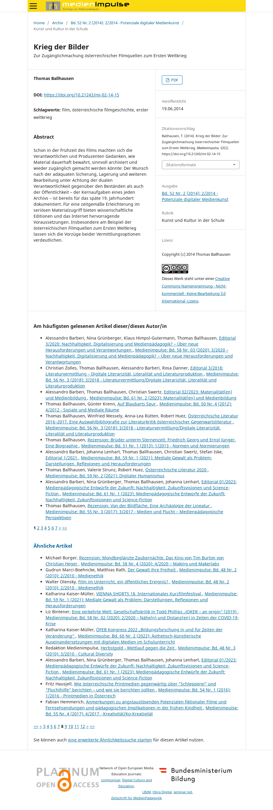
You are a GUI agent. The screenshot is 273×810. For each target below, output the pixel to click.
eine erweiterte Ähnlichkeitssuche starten (110, 740)
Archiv (57, 22)
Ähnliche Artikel (53, 546)
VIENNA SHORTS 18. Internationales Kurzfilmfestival (149, 593)
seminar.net (183, 792)
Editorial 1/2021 (62, 458)
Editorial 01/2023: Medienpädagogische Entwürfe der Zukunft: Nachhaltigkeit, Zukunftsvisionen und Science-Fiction (141, 487)
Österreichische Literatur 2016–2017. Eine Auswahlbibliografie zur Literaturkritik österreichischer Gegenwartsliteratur (142, 419)
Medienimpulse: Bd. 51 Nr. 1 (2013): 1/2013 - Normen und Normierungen (155, 446)
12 (82, 726)
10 (70, 726)
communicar (110, 780)
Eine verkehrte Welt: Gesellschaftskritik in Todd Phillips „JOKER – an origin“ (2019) (155, 611)
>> (64, 528)
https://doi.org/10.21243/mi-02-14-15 (81, 95)
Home (39, 22)
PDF (174, 80)
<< (36, 726)
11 (76, 726)
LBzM (146, 792)
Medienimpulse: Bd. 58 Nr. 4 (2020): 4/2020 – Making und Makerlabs (150, 564)
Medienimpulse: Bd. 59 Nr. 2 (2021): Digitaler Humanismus (105, 476)
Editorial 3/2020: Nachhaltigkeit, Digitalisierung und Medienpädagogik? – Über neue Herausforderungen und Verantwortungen (141, 344)
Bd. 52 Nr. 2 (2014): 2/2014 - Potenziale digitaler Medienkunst (125, 22)
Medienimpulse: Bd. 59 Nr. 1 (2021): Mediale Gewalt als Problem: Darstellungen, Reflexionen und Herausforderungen (129, 461)
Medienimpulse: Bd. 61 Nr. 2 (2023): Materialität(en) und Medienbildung (163, 398)
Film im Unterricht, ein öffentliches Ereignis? (123, 582)
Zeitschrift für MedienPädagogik (136, 798)
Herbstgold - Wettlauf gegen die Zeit (138, 648)
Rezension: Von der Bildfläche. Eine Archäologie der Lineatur (149, 505)
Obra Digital (162, 792)
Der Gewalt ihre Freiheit (152, 570)
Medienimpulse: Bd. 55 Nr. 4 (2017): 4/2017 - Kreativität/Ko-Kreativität (142, 711)
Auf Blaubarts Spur (137, 404)
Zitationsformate (181, 164)
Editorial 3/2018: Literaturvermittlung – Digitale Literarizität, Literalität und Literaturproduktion (134, 371)
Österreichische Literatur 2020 (176, 470)
